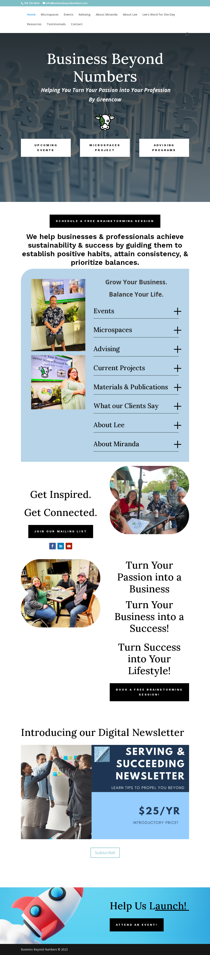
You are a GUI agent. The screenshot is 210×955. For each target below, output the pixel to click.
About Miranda (107, 14)
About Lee (130, 14)
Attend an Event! (137, 924)
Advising (84, 14)
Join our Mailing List (60, 531)
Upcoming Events (45, 147)
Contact (77, 24)
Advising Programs (164, 147)
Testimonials (56, 24)
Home (31, 14)
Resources (34, 24)
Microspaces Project (104, 147)
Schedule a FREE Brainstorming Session (105, 221)
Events (68, 14)
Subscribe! (105, 852)
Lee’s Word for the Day (159, 14)
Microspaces (49, 14)
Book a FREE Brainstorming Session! (149, 692)
